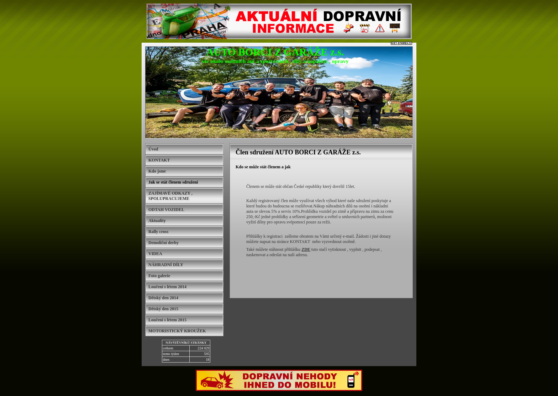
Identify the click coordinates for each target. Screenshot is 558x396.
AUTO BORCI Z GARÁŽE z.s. (275, 52)
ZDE (305, 249)
